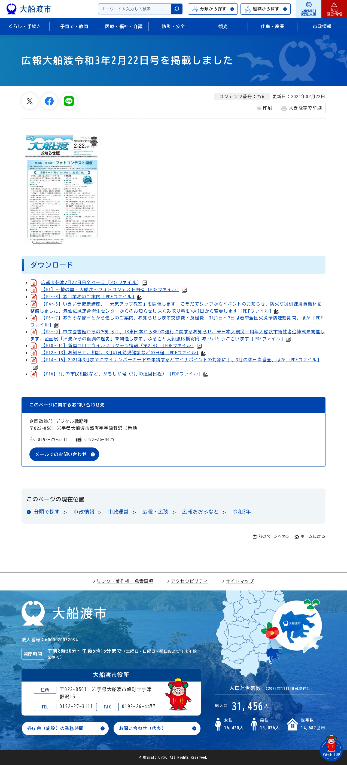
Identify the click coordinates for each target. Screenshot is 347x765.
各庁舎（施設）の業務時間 (55, 728)
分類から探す (213, 9)
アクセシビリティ (187, 581)
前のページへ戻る (271, 536)
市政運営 (118, 511)
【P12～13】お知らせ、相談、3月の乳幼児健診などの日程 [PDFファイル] (120, 352)
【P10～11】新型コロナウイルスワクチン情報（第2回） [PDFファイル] (117, 345)
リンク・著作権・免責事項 (123, 581)
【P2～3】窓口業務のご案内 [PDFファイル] (88, 296)
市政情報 (84, 511)
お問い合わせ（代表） (142, 728)
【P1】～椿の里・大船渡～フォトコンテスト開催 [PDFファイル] (110, 289)
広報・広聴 (155, 511)
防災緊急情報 (334, 9)
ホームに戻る (309, 536)
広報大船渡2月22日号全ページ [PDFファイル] (90, 282)
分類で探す (47, 511)
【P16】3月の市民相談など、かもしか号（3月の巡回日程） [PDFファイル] (121, 374)
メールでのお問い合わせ (61, 454)
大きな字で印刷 (301, 108)
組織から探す (266, 9)
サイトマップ (238, 581)
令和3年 (242, 511)
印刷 (265, 108)
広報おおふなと (200, 511)
